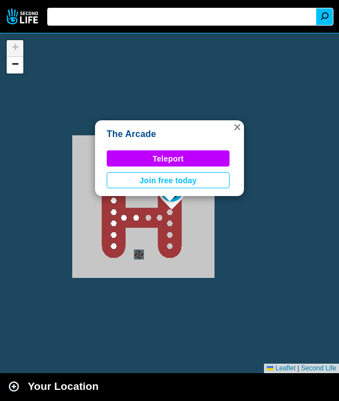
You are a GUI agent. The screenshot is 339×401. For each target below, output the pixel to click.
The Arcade (131, 134)
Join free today (168, 180)
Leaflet (281, 368)
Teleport (168, 158)
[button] (237, 127)
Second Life (24, 16)
